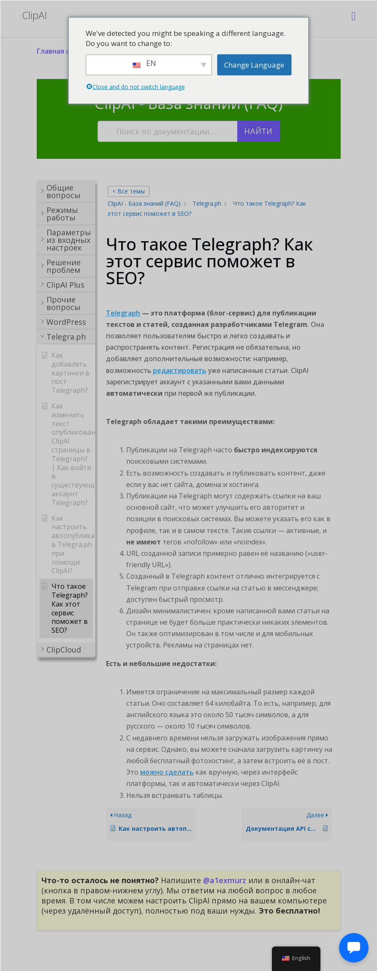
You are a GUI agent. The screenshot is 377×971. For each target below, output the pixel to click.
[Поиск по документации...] (168, 131)
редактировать (179, 370)
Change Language (254, 64)
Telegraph (123, 313)
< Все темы (128, 191)
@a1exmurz (224, 880)
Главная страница (67, 51)
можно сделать (167, 772)
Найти (258, 131)
